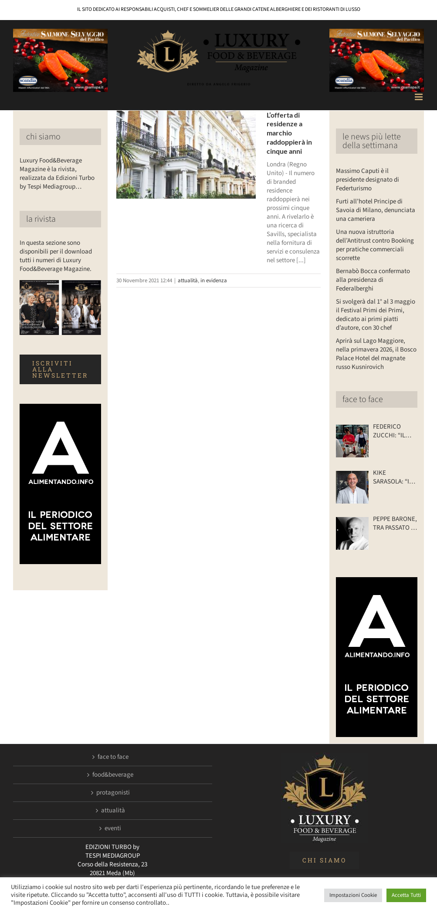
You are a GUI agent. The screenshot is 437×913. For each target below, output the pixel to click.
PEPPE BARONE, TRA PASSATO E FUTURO (395, 523)
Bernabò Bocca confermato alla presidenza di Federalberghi (373, 280)
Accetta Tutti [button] (406, 895)
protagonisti (113, 792)
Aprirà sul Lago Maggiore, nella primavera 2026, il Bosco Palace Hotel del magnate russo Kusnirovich (376, 354)
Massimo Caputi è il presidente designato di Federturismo (367, 179)
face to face (362, 399)
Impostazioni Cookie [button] (353, 895)
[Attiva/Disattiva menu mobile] (419, 96)
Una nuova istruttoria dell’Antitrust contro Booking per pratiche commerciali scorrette (375, 245)
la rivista (41, 219)
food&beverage (112, 775)
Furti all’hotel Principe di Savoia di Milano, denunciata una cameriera (375, 210)
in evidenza (213, 280)
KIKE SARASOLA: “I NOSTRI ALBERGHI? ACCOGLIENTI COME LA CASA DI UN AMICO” (393, 477)
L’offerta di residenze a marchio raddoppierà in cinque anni (289, 133)
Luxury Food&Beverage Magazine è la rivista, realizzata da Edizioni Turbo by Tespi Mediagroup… (57, 173)
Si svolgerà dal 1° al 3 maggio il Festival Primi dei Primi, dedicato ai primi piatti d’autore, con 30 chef (375, 314)
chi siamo (43, 137)
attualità (188, 280)
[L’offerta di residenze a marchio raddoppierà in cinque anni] (186, 155)
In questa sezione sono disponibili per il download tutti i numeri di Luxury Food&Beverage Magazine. (56, 256)
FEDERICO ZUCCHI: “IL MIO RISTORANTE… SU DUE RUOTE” (394, 431)
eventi (113, 828)
